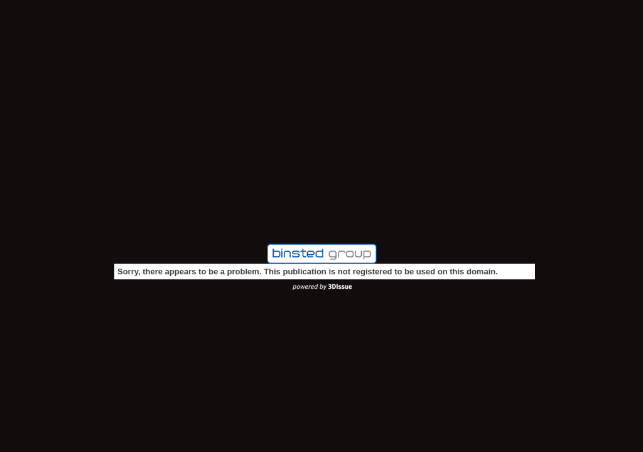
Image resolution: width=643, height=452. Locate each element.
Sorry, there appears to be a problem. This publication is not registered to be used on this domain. (307, 271)
